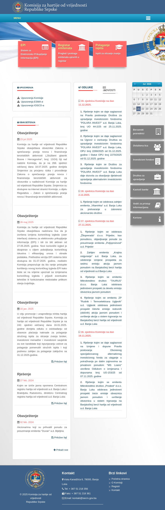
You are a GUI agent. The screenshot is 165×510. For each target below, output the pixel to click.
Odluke (85, 87)
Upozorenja (25, 87)
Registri (116, 486)
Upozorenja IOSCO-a (32, 105)
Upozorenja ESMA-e (32, 101)
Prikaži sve (61, 449)
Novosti (109, 89)
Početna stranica (121, 478)
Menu (17, 18)
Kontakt (116, 490)
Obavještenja (26, 122)
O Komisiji (117, 482)
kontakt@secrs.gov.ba (84, 498)
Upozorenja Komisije (32, 98)
